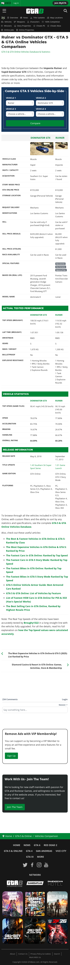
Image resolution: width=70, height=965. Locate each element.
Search (57, 954)
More (40, 856)
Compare (35, 123)
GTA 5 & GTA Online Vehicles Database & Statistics (25, 51)
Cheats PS (39, 26)
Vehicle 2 (41, 98)
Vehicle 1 (11, 98)
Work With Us (35, 957)
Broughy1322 (31, 622)
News (24, 18)
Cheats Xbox (54, 26)
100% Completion (51, 22)
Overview (12, 18)
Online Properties (25, 30)
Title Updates (37, 18)
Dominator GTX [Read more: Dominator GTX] (40, 137)
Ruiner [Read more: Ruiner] (60, 137)
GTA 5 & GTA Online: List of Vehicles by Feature (33, 593)
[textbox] (35, 711)
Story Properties (22, 26)
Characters (33, 22)
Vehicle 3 (11, 108)
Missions (6, 26)
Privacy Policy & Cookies (40, 954)
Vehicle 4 (41, 108)
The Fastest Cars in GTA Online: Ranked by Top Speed (37, 555)
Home (16, 845)
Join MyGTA (60, 3)
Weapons (19, 22)
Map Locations (55, 18)
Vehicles (6, 22)
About (12, 954)
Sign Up (11, 755)
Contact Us (23, 954)
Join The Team (14, 807)
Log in (16, 3)
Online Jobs (7, 30)
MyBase (4, 3)
